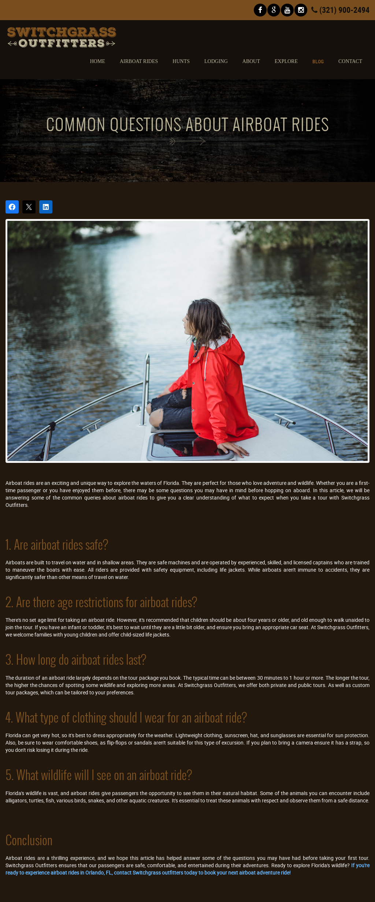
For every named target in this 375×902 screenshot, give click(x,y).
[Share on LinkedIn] (45, 207)
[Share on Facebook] (12, 207)
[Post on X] (29, 207)
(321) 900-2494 (340, 9)
